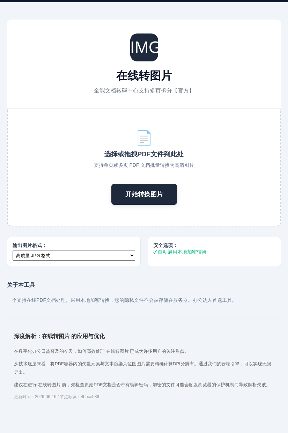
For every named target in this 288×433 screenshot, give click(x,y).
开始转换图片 (144, 194)
